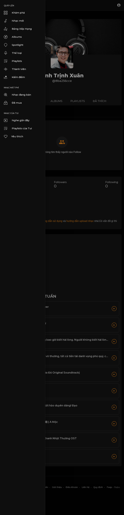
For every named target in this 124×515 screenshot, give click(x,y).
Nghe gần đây (16, 120)
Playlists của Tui (18, 128)
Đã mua (13, 103)
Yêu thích (13, 136)
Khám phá (14, 13)
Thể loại (13, 53)
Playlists (13, 61)
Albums (13, 37)
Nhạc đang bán (17, 95)
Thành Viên (15, 69)
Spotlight (13, 45)
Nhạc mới (14, 21)
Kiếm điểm (14, 77)
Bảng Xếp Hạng (18, 29)
